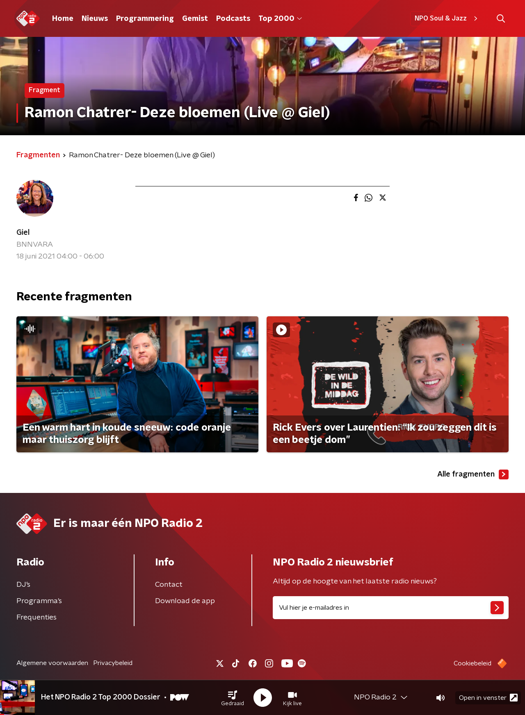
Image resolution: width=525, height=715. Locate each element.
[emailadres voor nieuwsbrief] (391, 607)
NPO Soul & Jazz (447, 18)
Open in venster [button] (488, 697)
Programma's (39, 601)
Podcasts (233, 19)
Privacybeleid (112, 663)
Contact (169, 584)
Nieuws (95, 19)
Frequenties (36, 617)
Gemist (195, 19)
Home (62, 19)
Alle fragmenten (473, 474)
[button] (232, 698)
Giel (23, 232)
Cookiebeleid (472, 663)
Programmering (145, 19)
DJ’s (23, 584)
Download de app (185, 601)
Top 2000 (280, 19)
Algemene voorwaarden (52, 663)
